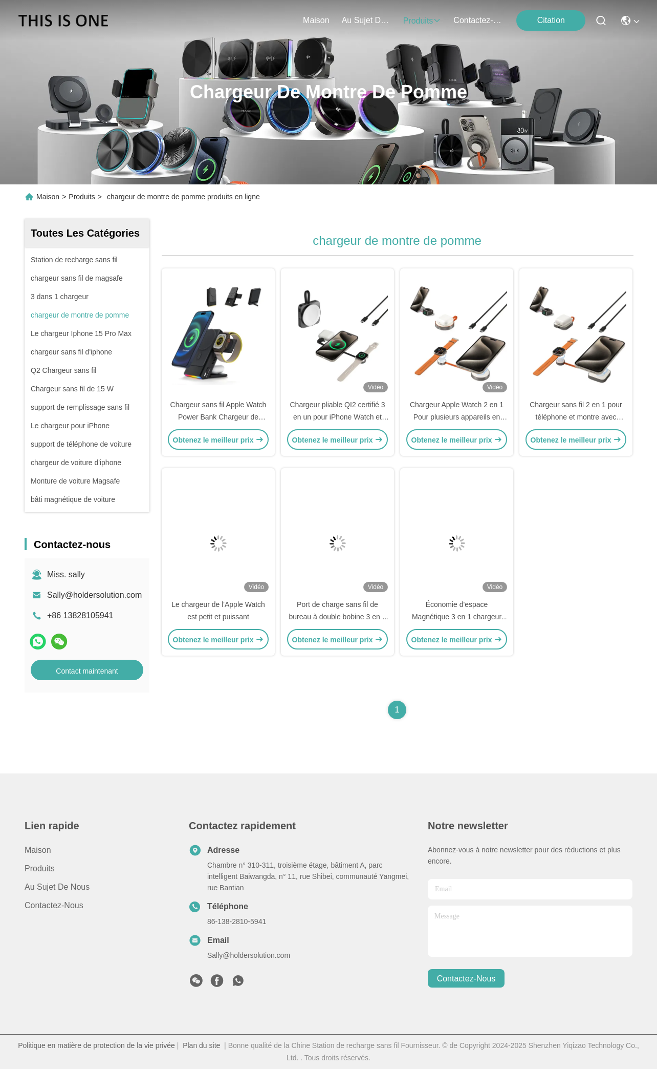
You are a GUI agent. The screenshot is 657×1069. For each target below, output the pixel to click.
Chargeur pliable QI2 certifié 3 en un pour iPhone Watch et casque (337, 417)
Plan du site (201, 1045)
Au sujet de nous (57, 887)
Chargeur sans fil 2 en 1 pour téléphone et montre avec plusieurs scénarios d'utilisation (576, 417)
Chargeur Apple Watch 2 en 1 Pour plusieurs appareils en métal (456, 417)
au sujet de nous (366, 20)
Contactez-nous (54, 905)
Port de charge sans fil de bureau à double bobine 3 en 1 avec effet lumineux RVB (337, 616)
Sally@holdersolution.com (94, 595)
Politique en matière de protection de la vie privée (96, 1045)
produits (422, 20)
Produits (82, 197)
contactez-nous (477, 20)
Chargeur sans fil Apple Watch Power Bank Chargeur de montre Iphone (218, 417)
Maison (316, 20)
